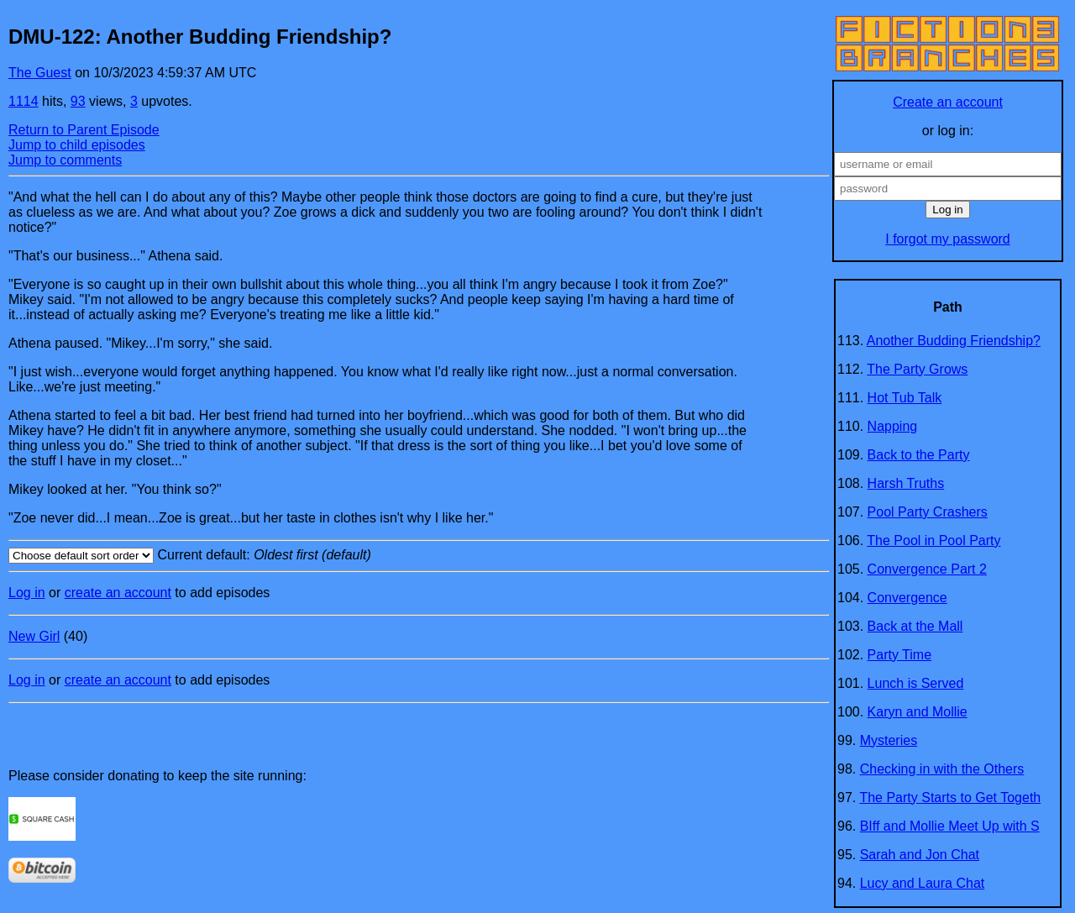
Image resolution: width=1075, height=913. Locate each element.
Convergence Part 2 (927, 569)
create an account (118, 592)
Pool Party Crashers (928, 512)
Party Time (899, 655)
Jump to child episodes (76, 145)
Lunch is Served (916, 683)
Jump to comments (65, 160)
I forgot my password (947, 239)
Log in (26, 592)
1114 (23, 101)
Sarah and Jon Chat (919, 854)
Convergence (907, 597)
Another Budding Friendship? (954, 340)
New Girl (34, 636)
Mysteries (888, 740)
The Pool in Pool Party (933, 540)
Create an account (948, 102)
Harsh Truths (906, 483)
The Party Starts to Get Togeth (950, 797)
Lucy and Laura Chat (922, 883)
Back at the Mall (915, 626)
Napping (893, 426)
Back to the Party (919, 455)
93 (78, 101)
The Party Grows (917, 369)
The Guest (39, 73)
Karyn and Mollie (918, 712)
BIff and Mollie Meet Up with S (950, 826)
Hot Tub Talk (905, 398)
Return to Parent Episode (84, 130)
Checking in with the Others (942, 769)
